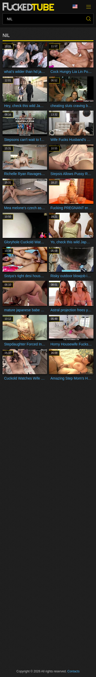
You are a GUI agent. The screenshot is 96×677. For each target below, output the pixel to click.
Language (75, 6)
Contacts (73, 671)
